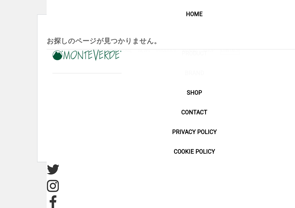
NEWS (194, 50)
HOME (171, 50)
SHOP (273, 50)
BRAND (249, 50)
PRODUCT (221, 50)
